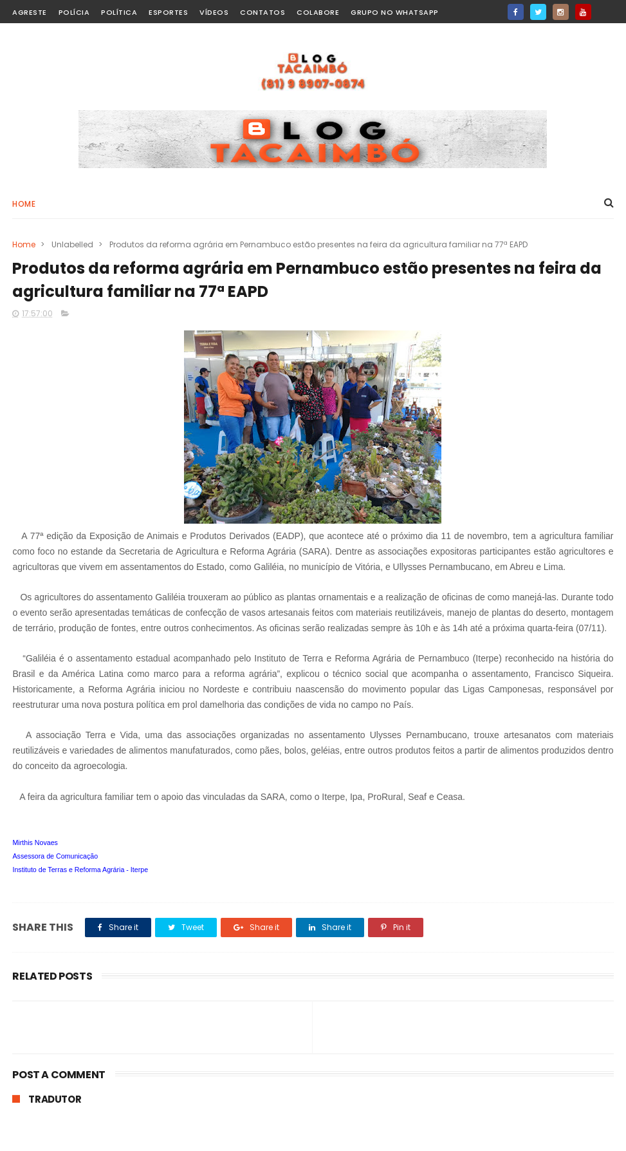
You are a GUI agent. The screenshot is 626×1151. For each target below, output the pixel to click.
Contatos (262, 12)
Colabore (318, 12)
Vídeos (213, 12)
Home (23, 203)
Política (119, 12)
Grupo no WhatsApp (395, 12)
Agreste (29, 12)
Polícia (74, 12)
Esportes (168, 12)
